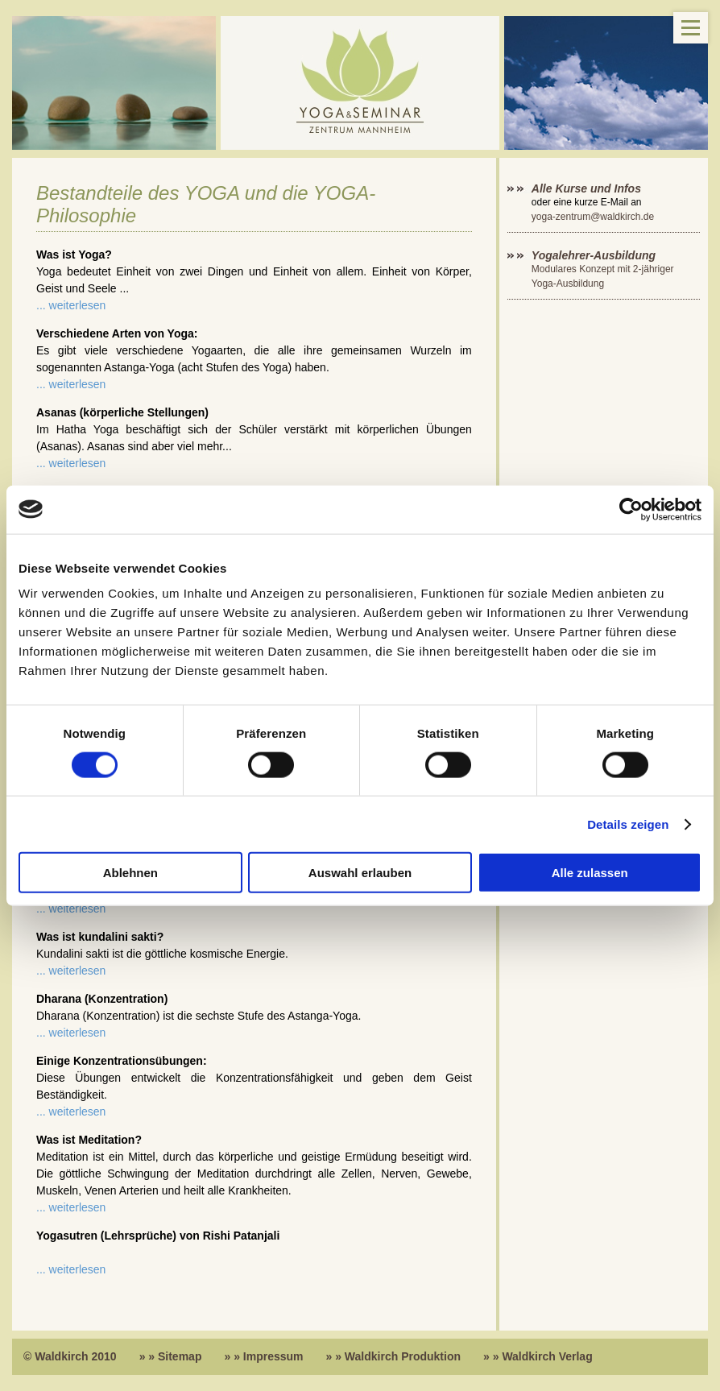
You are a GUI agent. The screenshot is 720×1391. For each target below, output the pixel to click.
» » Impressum (263, 1356)
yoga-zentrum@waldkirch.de (593, 216)
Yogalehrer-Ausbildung (594, 255)
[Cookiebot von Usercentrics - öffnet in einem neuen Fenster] (631, 509)
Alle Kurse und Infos (588, 188)
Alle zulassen (590, 873)
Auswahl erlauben (360, 873)
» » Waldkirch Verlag (538, 1356)
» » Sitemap (170, 1356)
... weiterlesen (71, 305)
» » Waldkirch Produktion (393, 1356)
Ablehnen (130, 873)
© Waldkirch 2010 (70, 1356)
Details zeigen (627, 823)
